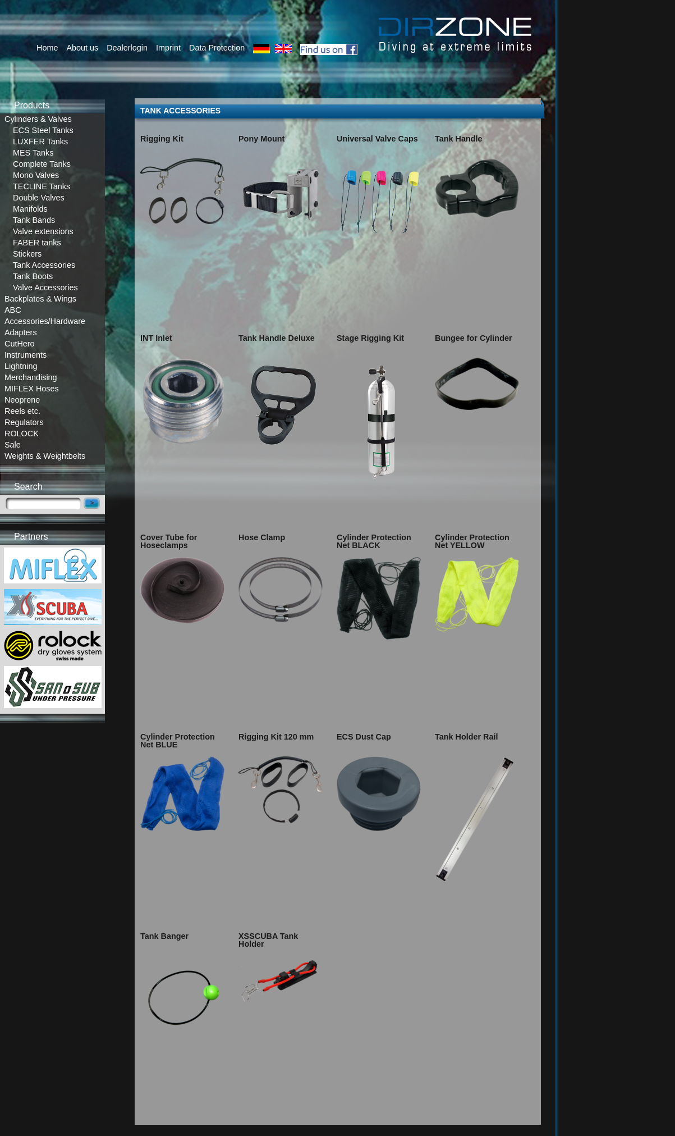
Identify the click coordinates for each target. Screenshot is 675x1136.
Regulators (24, 422)
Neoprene (22, 399)
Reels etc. (22, 411)
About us (82, 47)
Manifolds (30, 208)
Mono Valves (36, 175)
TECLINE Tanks (41, 186)
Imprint (168, 47)
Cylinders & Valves (38, 119)
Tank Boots (33, 276)
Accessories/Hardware (44, 321)
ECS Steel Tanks (43, 130)
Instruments (25, 354)
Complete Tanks (42, 163)
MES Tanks (33, 152)
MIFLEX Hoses (31, 388)
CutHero (19, 343)
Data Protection (217, 47)
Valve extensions (43, 231)
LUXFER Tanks (40, 141)
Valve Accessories (45, 287)
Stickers (27, 253)
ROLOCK (21, 433)
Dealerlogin (127, 47)
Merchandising (30, 377)
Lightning (20, 366)
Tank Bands (34, 220)
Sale (12, 444)
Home (47, 47)
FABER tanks (37, 242)
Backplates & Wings (40, 298)
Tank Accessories (44, 265)
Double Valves (39, 197)
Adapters (20, 332)
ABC (12, 309)
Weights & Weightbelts (44, 455)
